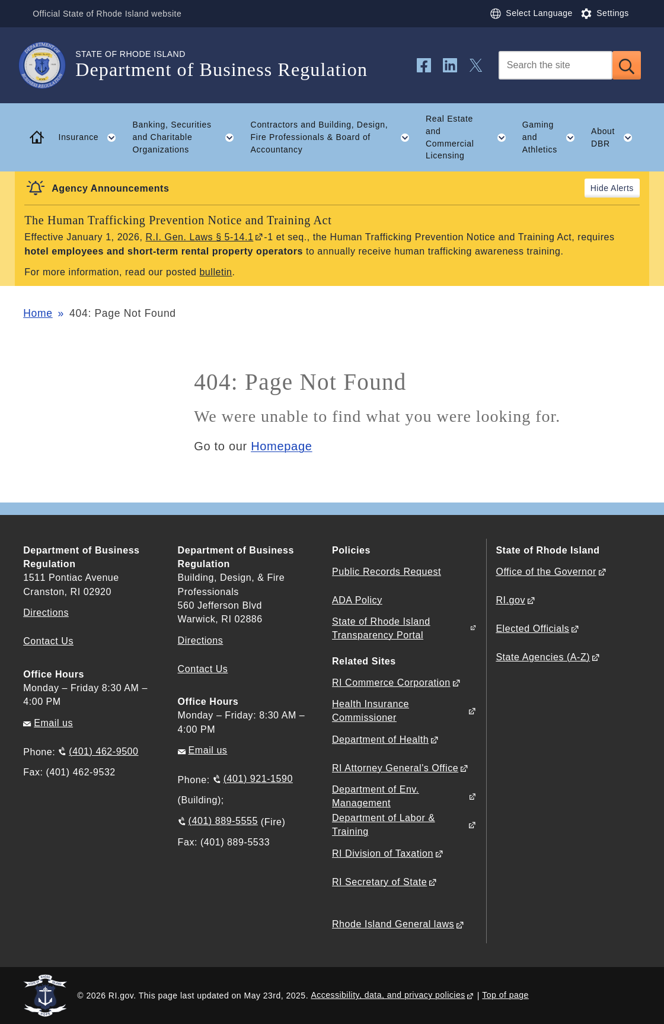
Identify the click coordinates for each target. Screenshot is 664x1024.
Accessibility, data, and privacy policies (388, 995)
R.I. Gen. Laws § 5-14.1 (199, 237)
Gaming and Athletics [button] (552, 137)
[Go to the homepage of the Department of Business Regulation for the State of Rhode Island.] (49, 65)
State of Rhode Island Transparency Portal (381, 628)
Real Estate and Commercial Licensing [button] (470, 137)
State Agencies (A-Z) (543, 657)
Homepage (281, 446)
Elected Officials (532, 629)
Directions (201, 640)
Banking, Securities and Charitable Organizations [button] (187, 137)
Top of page (505, 995)
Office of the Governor (546, 572)
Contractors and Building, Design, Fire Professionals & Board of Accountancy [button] (334, 137)
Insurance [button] (91, 138)
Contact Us (48, 641)
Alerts (622, 188)
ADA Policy (357, 600)
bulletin (215, 272)
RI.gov (510, 600)
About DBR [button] (616, 138)
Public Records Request (386, 572)
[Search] (555, 65)
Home (37, 313)
